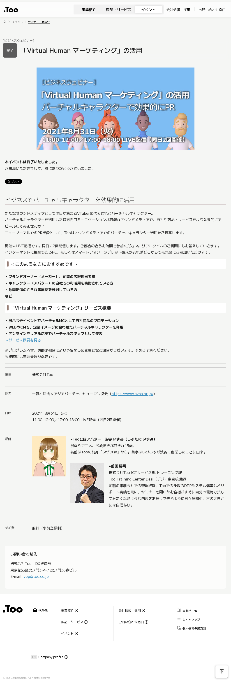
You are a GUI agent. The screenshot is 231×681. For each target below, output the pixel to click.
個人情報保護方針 (189, 622)
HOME (39, 608)
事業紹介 (89, 9)
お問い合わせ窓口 (212, 9)
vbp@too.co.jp (36, 576)
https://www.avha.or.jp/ (132, 393)
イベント (148, 9)
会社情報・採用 (178, 9)
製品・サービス (118, 9)
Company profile (51, 648)
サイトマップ (187, 616)
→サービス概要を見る (23, 340)
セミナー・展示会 (39, 21)
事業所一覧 (185, 609)
